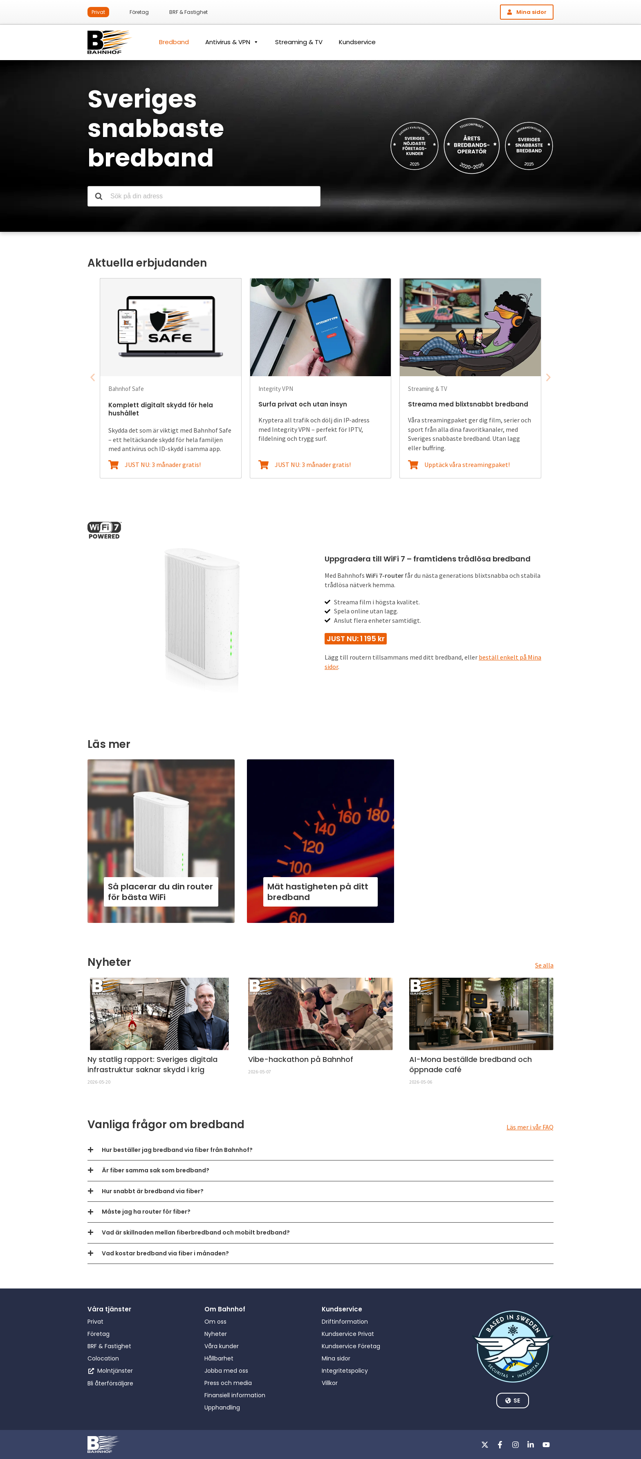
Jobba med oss (226, 1371)
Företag (139, 12)
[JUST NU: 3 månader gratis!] (113, 465)
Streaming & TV (299, 42)
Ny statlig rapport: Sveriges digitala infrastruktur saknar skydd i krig (152, 1064)
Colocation (103, 1358)
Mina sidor (336, 1358)
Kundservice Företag (351, 1346)
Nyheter (215, 1334)
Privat (98, 12)
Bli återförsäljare (110, 1383)
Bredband (174, 42)
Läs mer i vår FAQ (530, 1127)
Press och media (228, 1383)
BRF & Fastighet (188, 12)
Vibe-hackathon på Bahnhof (300, 1059)
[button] (92, 377)
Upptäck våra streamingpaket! (467, 464)
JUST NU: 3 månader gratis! (163, 464)
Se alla (544, 965)
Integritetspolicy (345, 1371)
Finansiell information (234, 1395)
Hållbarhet (218, 1358)
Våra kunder (221, 1346)
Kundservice (357, 42)
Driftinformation (345, 1322)
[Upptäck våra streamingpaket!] (413, 465)
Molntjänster (115, 1371)
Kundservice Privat (348, 1334)
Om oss (215, 1322)
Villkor (330, 1383)
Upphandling (222, 1407)
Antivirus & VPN (232, 42)
